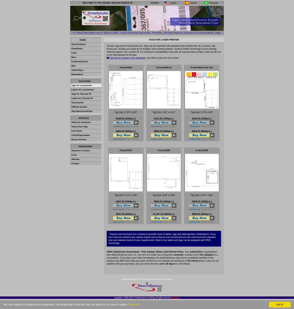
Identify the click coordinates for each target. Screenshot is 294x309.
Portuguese (168, 279)
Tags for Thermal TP (81, 94)
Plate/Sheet (76, 48)
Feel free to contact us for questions (127, 58)
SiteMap (132, 279)
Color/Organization (80, 135)
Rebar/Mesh (77, 74)
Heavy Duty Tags (79, 126)
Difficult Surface (79, 107)
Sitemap (75, 159)
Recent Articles (78, 139)
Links (74, 155)
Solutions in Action (80, 150)
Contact (155, 3)
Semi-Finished (78, 44)
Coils (73, 53)
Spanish (158, 279)
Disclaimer (175, 298)
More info (134, 304)
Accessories (77, 102)
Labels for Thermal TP (82, 98)
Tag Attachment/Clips (81, 111)
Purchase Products (146, 279)
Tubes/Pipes (77, 70)
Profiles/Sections (79, 61)
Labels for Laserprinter (82, 89)
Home (83, 40)
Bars (73, 57)
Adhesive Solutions (81, 122)
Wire (73, 66)
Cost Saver (76, 131)
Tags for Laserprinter (81, 85)
